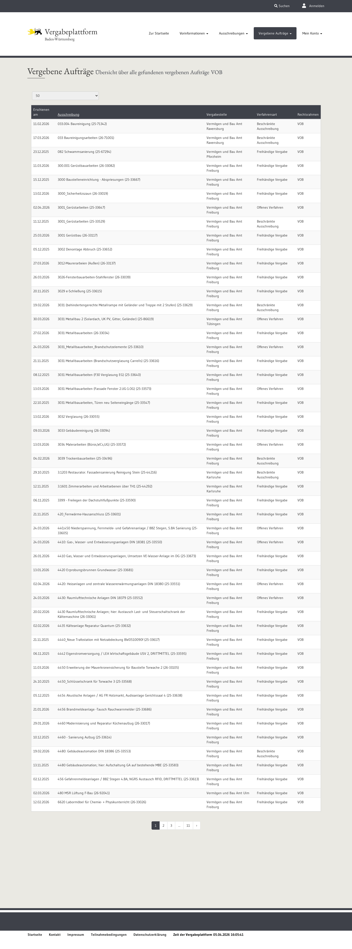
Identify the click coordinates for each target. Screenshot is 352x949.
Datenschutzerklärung (149, 934)
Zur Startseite (159, 33)
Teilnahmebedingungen (109, 934)
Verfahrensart (267, 114)
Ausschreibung (68, 114)
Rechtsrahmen (308, 114)
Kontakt (55, 934)
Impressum (75, 934)
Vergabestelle (217, 114)
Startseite (35, 934)
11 (188, 825)
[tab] (159, 33)
